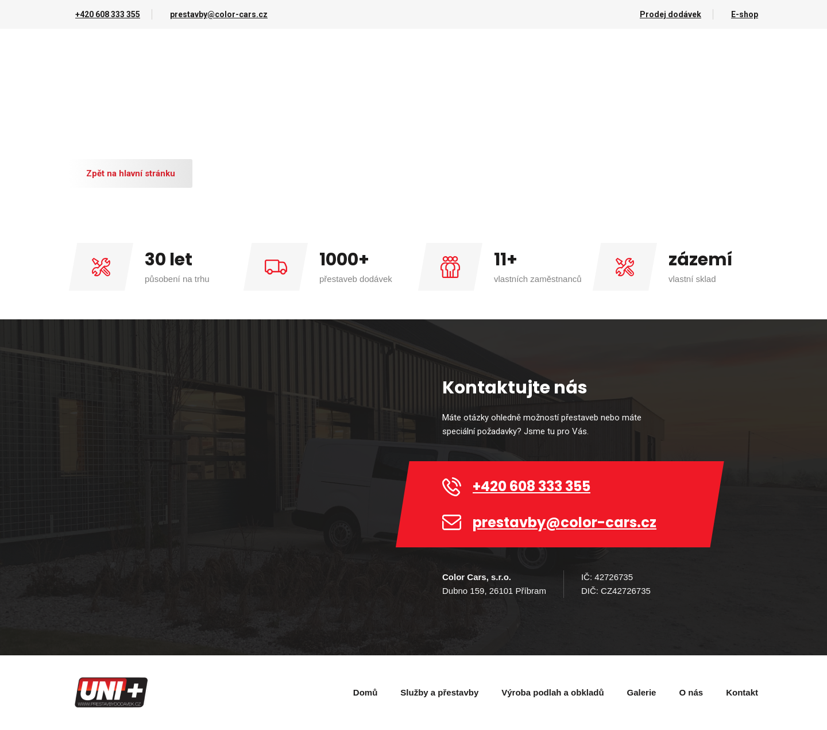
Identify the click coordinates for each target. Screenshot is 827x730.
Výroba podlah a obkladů (552, 692)
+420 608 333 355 (107, 14)
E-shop (744, 14)
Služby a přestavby (439, 692)
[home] (112, 692)
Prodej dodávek (670, 14)
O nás (691, 692)
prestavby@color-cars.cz (219, 14)
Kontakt (742, 692)
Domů (365, 692)
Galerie (641, 692)
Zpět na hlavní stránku (130, 173)
